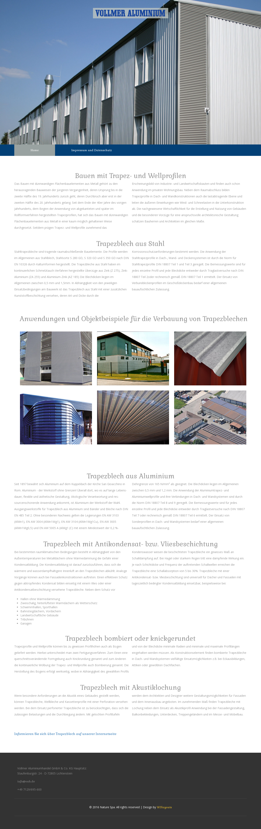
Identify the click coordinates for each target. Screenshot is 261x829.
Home (35, 150)
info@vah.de (26, 781)
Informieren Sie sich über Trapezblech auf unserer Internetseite (65, 734)
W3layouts (164, 807)
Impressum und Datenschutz (91, 150)
